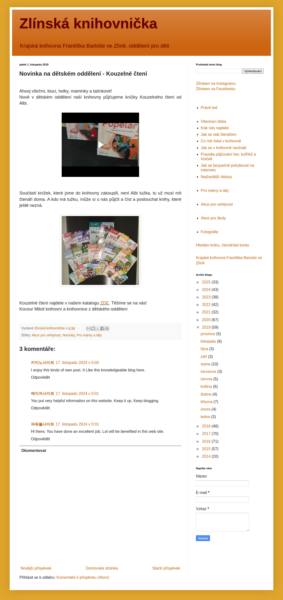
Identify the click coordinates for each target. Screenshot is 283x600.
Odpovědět (40, 377)
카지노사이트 (42, 363)
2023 (207, 297)
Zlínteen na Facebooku (216, 89)
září (204, 356)
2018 (207, 426)
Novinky (68, 335)
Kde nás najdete (215, 128)
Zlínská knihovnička (88, 23)
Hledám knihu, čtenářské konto (222, 245)
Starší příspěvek (166, 568)
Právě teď (209, 108)
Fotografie (209, 232)
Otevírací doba (213, 121)
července (209, 371)
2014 (207, 456)
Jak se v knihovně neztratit (223, 148)
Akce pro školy (213, 218)
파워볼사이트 (42, 424)
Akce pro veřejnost (46, 335)
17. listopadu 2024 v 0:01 (77, 393)
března (207, 402)
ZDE (104, 303)
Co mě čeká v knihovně (221, 141)
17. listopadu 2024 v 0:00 (77, 363)
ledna (206, 417)
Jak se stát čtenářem (219, 134)
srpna (206, 364)
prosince (208, 334)
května (207, 386)
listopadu (209, 341)
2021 (207, 312)
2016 (207, 441)
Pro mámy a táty (89, 335)
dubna (206, 394)
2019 (207, 327)
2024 (207, 290)
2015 (207, 449)
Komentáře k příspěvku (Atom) (83, 577)
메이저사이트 (42, 393)
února (206, 409)
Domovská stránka (102, 568)
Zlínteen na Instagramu (216, 83)
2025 (207, 282)
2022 (207, 305)
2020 (207, 320)
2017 (207, 434)
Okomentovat (33, 450)
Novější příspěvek (36, 568)
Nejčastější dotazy (216, 177)
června (207, 379)
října (205, 349)
